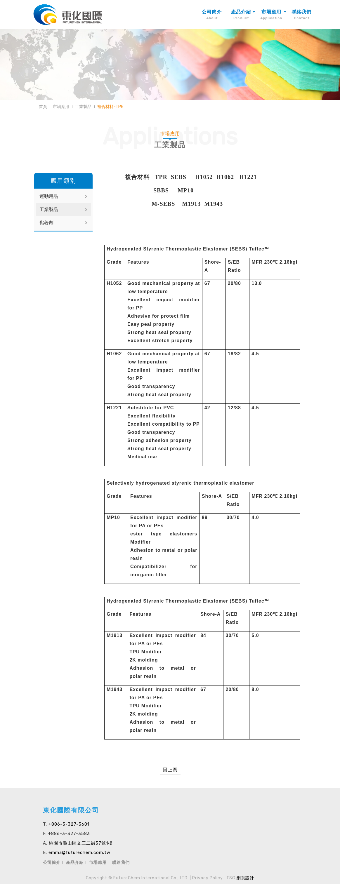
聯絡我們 (301, 15)
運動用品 (48, 196)
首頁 (43, 106)
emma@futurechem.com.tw (79, 852)
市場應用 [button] (271, 15)
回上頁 (170, 769)
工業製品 (83, 106)
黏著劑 (46, 222)
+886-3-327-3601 (68, 824)
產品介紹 (75, 862)
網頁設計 (245, 878)
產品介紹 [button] (241, 15)
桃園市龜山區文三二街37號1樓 (81, 843)
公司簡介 (212, 15)
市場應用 (61, 106)
